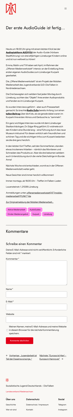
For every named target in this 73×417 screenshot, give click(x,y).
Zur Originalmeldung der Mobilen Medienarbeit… (30, 202)
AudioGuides (35, 209)
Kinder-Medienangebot (18, 214)
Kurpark (36, 214)
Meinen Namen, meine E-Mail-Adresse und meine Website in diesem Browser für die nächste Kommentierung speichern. (37, 330)
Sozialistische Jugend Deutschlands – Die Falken (30, 385)
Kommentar (12, 259)
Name (9, 289)
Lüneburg (48, 214)
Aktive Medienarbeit (16, 209)
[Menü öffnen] (65, 8)
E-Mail (10, 301)
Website (10, 314)
